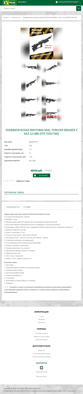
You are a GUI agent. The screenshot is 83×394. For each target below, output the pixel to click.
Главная (6, 17)
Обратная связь (41, 339)
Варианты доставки (41, 336)
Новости (41, 350)
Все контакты (41, 376)
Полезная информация (41, 353)
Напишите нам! (41, 372)
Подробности (12, 207)
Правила (41, 319)
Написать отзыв (23, 181)
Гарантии (41, 322)
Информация (41, 312)
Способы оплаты (41, 333)
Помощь (41, 329)
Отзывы (27, 207)
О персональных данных (41, 356)
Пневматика (16, 17)
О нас (41, 316)
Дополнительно (41, 346)
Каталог (23, 2)
